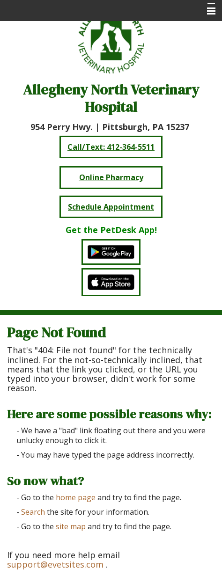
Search (33, 512)
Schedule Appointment (111, 207)
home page (76, 497)
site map (71, 526)
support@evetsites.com (55, 564)
